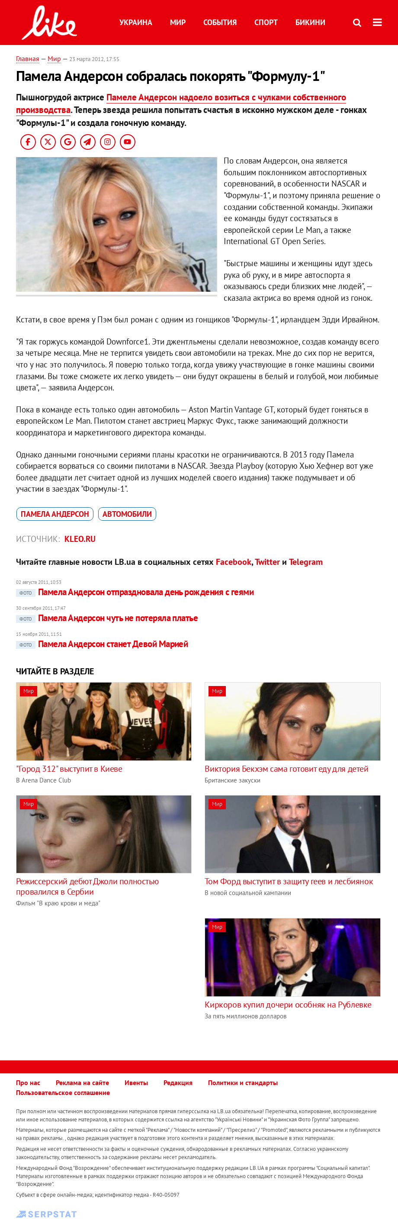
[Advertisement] (88, 978)
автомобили (127, 514)
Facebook (233, 561)
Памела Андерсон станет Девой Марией (102, 644)
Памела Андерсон (55, 514)
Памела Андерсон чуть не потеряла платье (107, 618)
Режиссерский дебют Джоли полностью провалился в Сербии (87, 886)
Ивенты (136, 1082)
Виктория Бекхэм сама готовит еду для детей (286, 768)
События (220, 22)
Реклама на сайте (82, 1082)
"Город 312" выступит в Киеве (69, 768)
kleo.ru (80, 539)
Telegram (306, 561)
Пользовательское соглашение (63, 1092)
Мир (178, 22)
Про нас (28, 1082)
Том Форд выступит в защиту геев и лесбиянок (289, 881)
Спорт (266, 22)
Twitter (267, 561)
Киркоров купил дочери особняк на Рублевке (288, 1004)
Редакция (178, 1082)
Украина (135, 22)
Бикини (310, 22)
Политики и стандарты (243, 1082)
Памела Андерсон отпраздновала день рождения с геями (135, 592)
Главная (27, 58)
